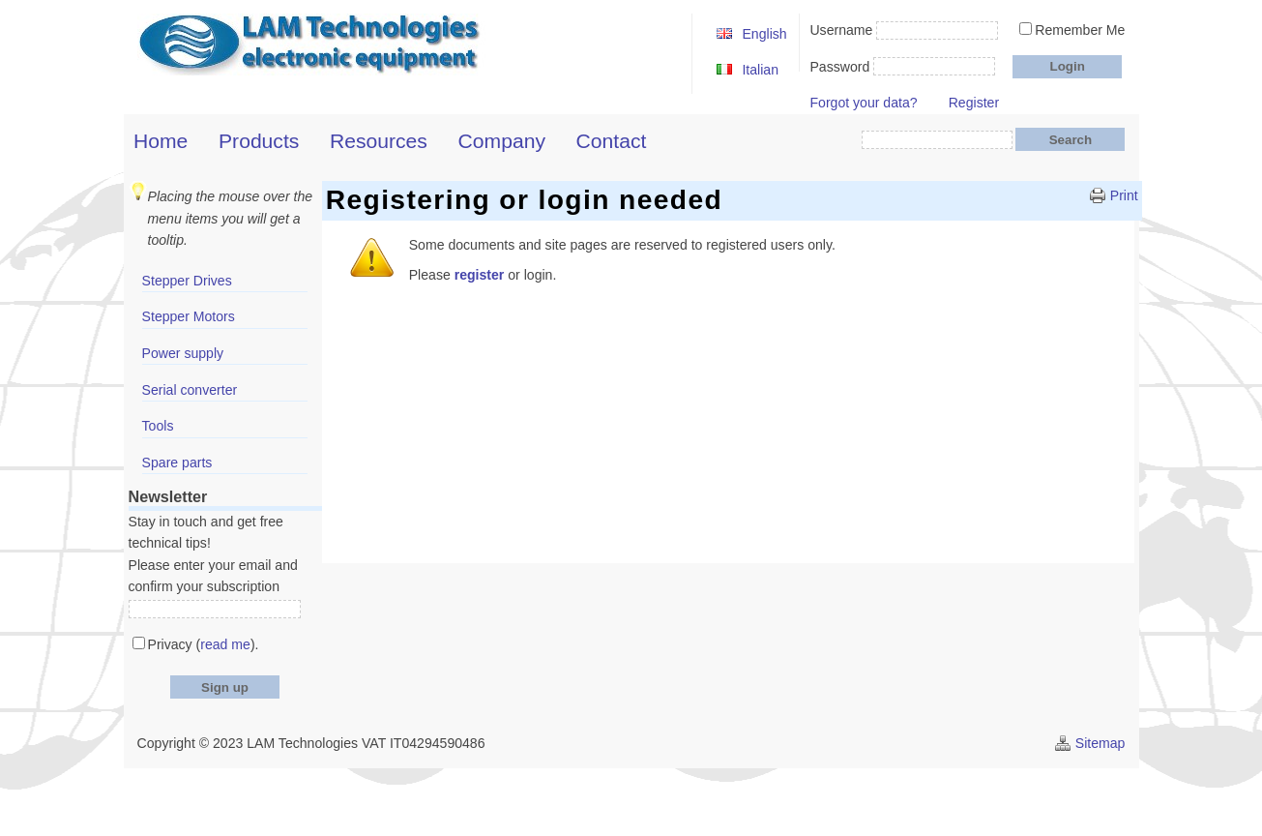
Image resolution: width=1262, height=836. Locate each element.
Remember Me (1080, 30)
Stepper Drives (187, 280)
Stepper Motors (188, 316)
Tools (158, 425)
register (480, 275)
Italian (760, 69)
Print (1124, 195)
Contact (611, 141)
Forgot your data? (863, 102)
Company (501, 141)
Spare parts (177, 462)
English (764, 34)
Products (259, 141)
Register (974, 102)
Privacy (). (203, 644)
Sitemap (1100, 743)
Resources (378, 141)
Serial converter (190, 390)
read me (225, 644)
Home (160, 141)
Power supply (183, 353)
